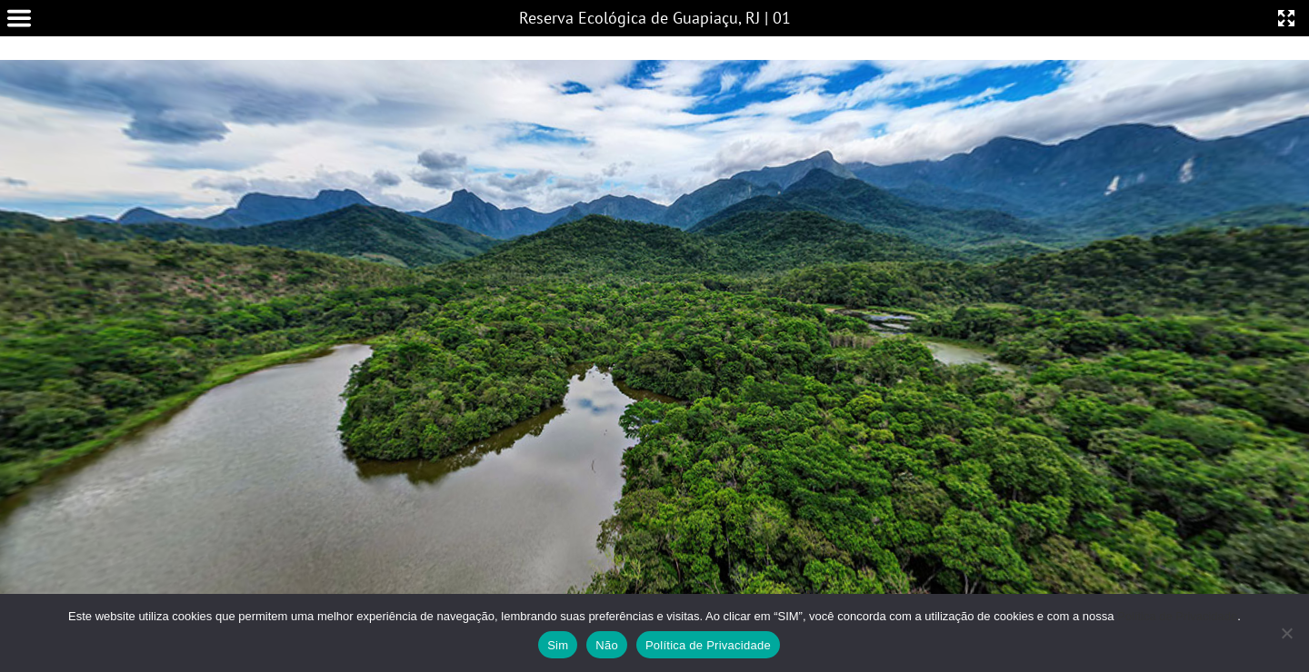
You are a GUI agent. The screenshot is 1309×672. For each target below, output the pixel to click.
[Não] (1286, 633)
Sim (557, 645)
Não (606, 645)
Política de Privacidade (1177, 616)
